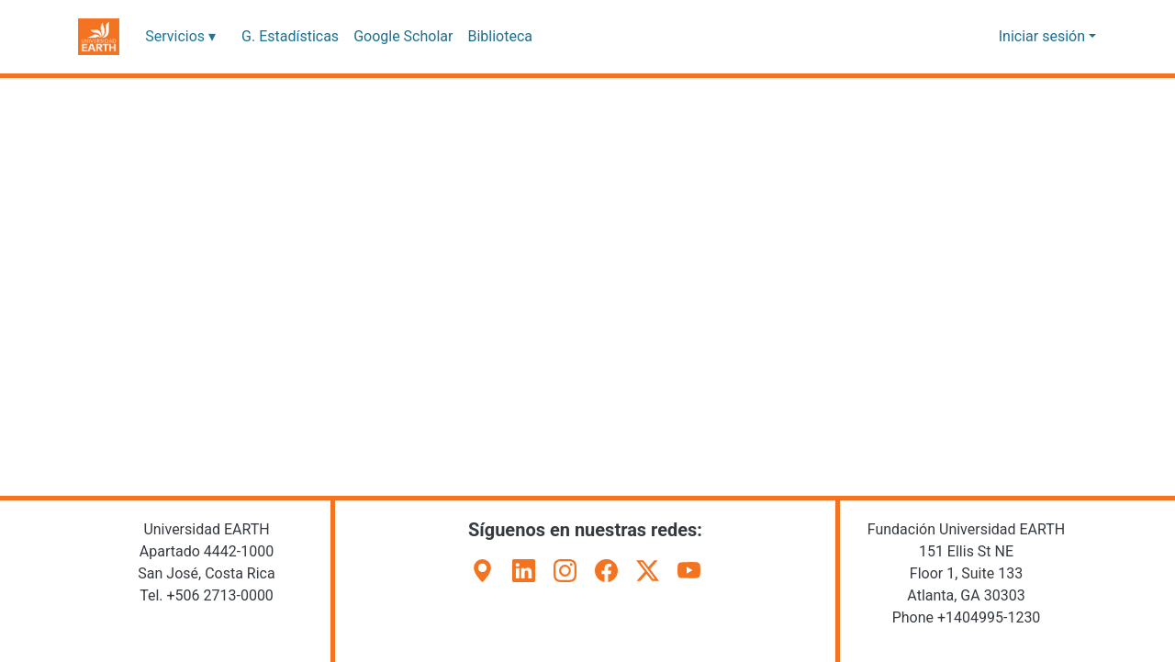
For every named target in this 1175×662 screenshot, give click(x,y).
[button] (98, 36)
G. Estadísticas (285, 37)
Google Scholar (395, 37)
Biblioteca (490, 37)
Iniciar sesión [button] (1047, 37)
